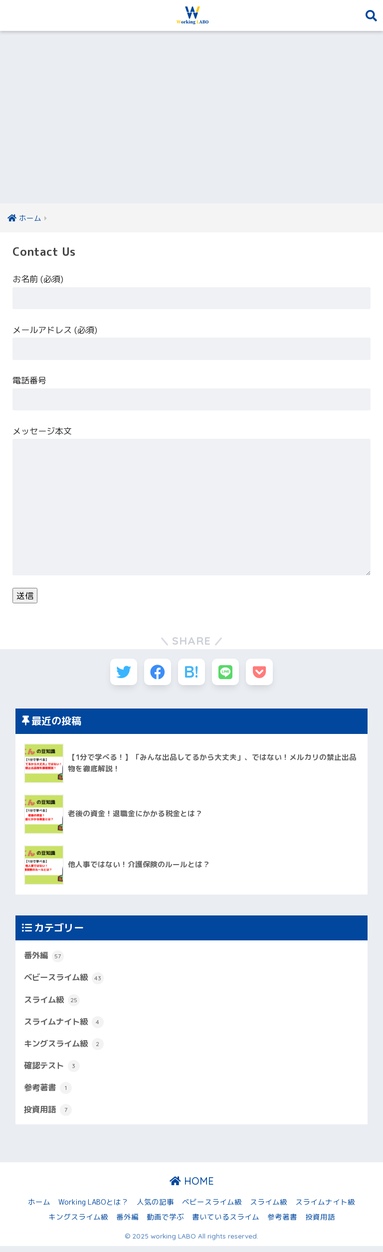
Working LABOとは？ (93, 1207)
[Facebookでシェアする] (155, 674)
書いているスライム (225, 1222)
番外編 (44, 959)
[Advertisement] (191, 117)
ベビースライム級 (66, 981)
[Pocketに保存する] (265, 674)
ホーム (39, 1207)
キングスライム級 (66, 1048)
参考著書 (49, 1092)
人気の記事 (155, 1207)
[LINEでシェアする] (228, 674)
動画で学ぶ (165, 1222)
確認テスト (53, 1070)
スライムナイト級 (66, 1026)
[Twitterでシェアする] (118, 674)
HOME (192, 1187)
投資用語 (49, 1115)
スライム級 (53, 1003)
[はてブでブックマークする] (191, 674)
